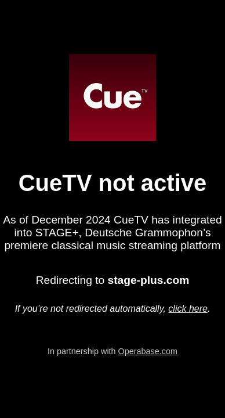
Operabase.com (147, 351)
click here (188, 309)
